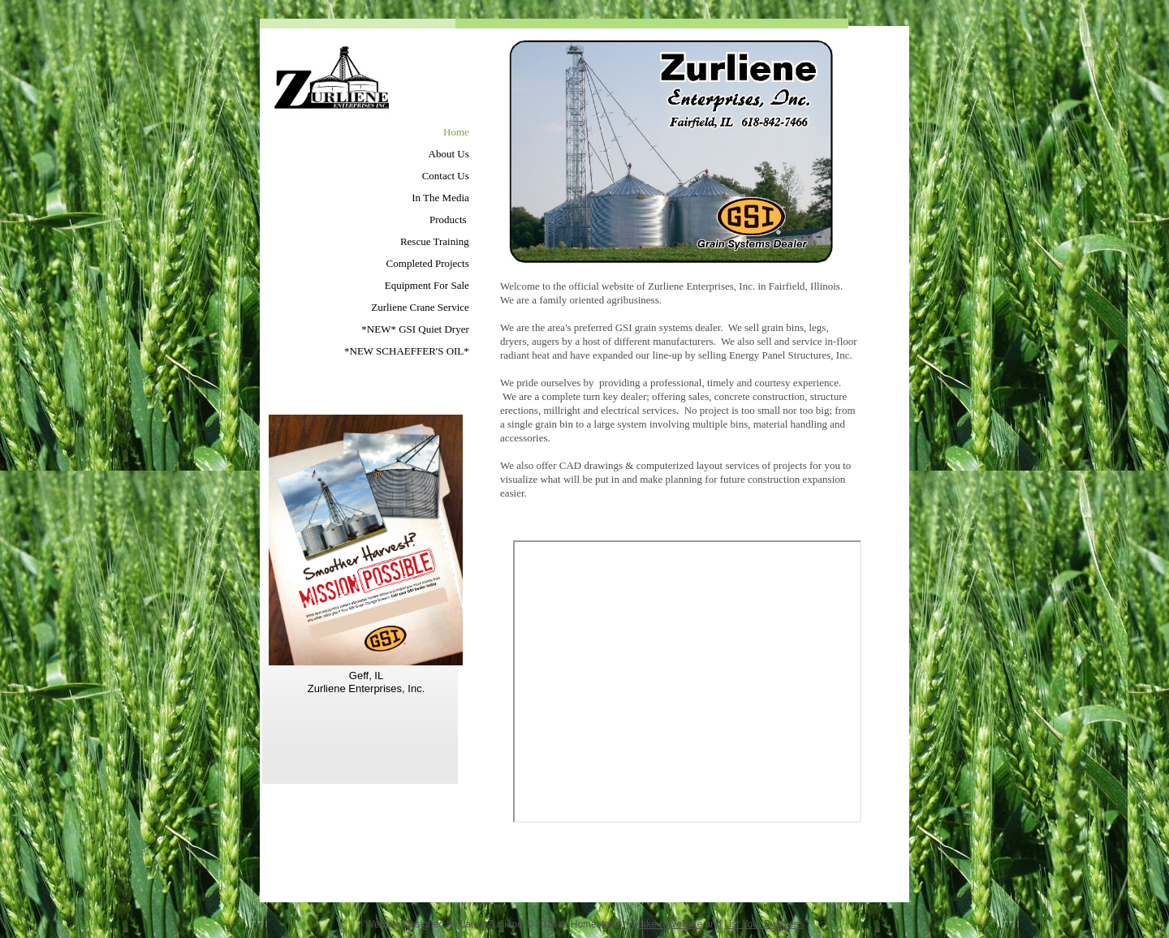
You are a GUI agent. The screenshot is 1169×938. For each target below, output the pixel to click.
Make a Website (667, 924)
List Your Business (764, 924)
